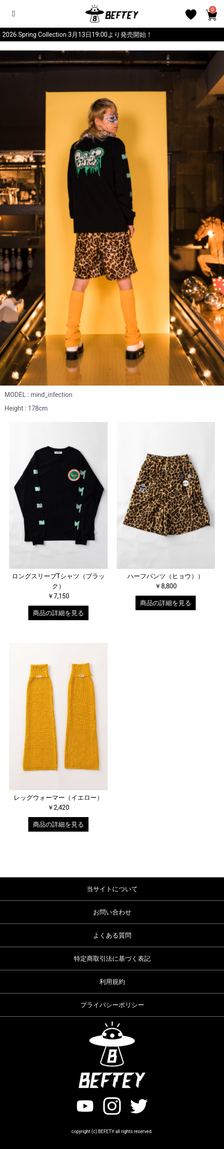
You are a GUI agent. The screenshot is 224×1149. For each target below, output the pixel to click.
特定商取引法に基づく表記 (112, 958)
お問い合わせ (112, 912)
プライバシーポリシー (112, 1005)
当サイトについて (112, 889)
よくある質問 (112, 935)
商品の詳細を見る (58, 613)
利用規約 (112, 981)
